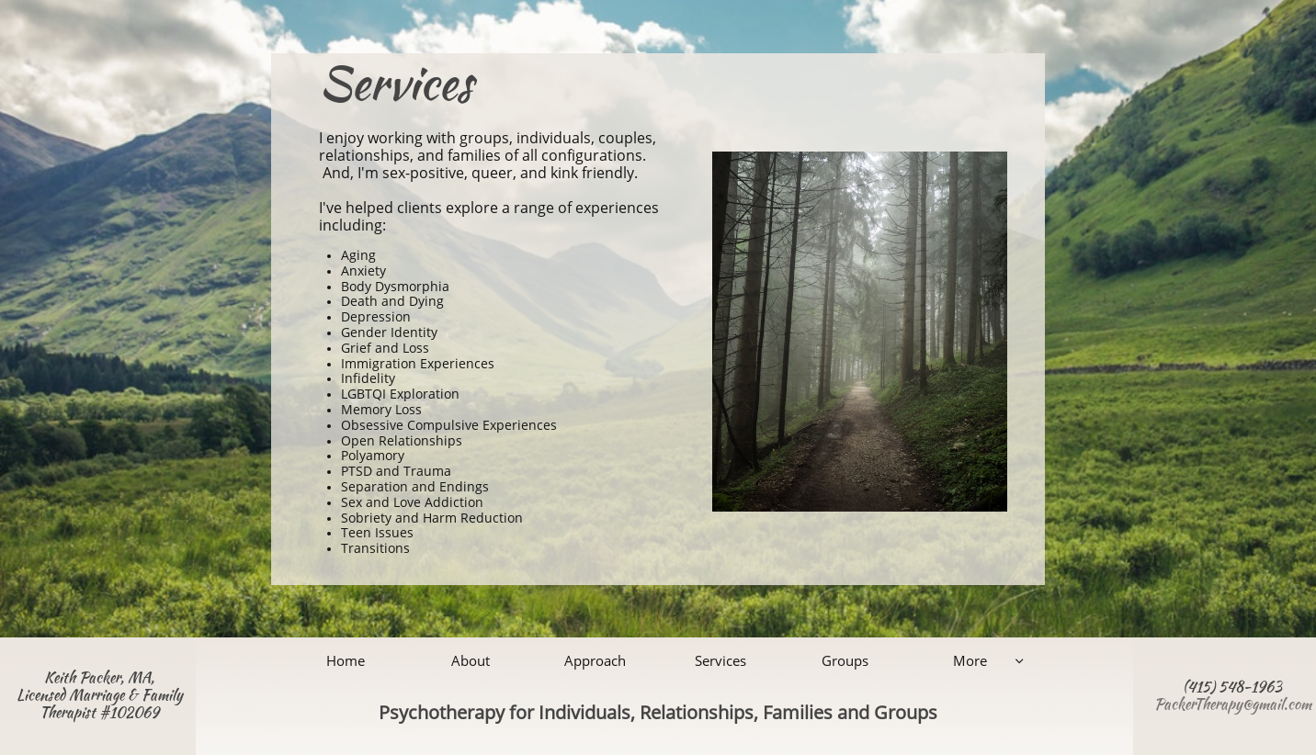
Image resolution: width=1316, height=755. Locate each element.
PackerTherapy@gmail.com (1232, 704)
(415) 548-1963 (1232, 686)
